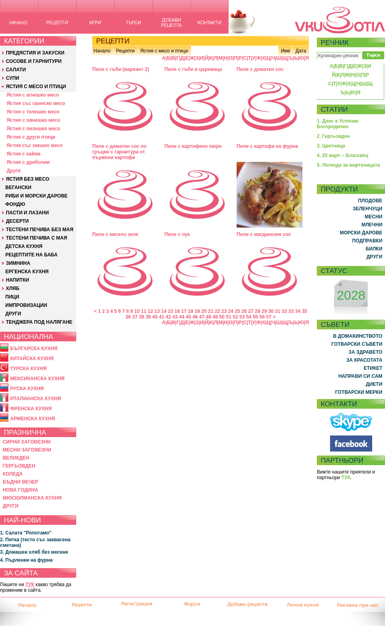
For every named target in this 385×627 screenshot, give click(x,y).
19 (197, 311)
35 (304, 311)
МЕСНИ (373, 217)
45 (188, 317)
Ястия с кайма (24, 154)
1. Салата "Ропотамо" (25, 533)
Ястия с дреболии (28, 162)
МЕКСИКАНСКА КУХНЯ (37, 378)
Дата (301, 51)
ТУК (29, 584)
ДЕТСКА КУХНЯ (23, 246)
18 (190, 311)
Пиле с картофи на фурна (267, 146)
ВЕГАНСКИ (18, 187)
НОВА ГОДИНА (20, 490)
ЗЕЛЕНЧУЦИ (367, 209)
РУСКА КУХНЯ (27, 388)
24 (230, 311)
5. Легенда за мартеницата (348, 165)
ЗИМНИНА (18, 263)
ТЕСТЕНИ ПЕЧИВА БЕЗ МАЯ (39, 229)
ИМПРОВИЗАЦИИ (26, 305)
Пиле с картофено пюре (193, 146)
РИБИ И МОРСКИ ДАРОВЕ (36, 196)
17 (183, 311)
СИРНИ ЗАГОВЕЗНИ (27, 442)
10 (137, 311)
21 (210, 311)
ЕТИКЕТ (373, 368)
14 (163, 311)
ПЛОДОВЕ (370, 201)
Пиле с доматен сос (260, 69)
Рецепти (125, 51)
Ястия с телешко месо (33, 112)
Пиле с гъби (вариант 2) (120, 69)
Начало (101, 51)
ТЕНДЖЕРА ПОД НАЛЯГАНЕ (39, 322)
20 (204, 311)
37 (134, 317)
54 (248, 317)
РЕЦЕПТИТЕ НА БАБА (31, 255)
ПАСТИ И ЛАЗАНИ (27, 213)
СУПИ (12, 78)
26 (244, 311)
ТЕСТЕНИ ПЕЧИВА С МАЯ (36, 238)
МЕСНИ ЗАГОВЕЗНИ (27, 450)
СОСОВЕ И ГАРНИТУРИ (34, 61)
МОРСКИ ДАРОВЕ (361, 233)
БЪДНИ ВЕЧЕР (20, 482)
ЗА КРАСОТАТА (364, 360)
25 (237, 311)
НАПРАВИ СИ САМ (360, 376)
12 (150, 311)
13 (157, 311)
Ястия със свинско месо (36, 103)
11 (143, 311)
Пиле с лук (177, 234)
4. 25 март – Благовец (342, 155)
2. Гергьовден (333, 136)
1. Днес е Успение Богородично (338, 123)
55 (255, 317)
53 (242, 317)
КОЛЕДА (13, 474)
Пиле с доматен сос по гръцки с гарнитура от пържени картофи (119, 151)
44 (181, 317)
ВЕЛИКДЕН (16, 458)
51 (228, 317)
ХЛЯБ (13, 288)
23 (224, 311)
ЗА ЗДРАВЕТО (365, 352)
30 (271, 311)
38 (141, 317)
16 (177, 311)
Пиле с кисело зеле (115, 234)
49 (215, 317)
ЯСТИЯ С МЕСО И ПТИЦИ (36, 86)
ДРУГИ (13, 314)
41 (161, 317)
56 (262, 317)
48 (208, 317)
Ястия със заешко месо (35, 145)
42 (168, 317)
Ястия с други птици (31, 137)
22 (217, 311)
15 (170, 311)
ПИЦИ (12, 297)
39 (148, 317)
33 (291, 311)
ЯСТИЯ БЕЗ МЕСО (27, 179)
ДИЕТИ (374, 384)
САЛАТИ (16, 70)
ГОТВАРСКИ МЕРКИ (359, 392)
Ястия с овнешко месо (33, 120)
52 (235, 317)
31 (277, 311)
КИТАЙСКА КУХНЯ (31, 358)
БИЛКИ (374, 249)
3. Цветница (331, 146)
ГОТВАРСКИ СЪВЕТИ (356, 344)
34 (297, 311)
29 (264, 311)
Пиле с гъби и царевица (193, 69)
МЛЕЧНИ (371, 225)
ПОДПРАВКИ (367, 241)
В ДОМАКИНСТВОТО (357, 336)
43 (175, 317)
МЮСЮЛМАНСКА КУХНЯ (32, 498)
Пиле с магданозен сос (264, 234)
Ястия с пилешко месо (34, 128)
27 (250, 311)
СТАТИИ (334, 109)
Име (285, 51)
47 (202, 317)
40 (155, 317)
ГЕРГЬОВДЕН (19, 466)
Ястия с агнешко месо (33, 95)
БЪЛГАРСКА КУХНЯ (33, 348)
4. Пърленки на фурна (26, 560)
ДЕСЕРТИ (17, 221)
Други (14, 170)
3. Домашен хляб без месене (34, 552)
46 (195, 317)
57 (269, 317)
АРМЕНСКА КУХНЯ (32, 418)
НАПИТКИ (17, 280)
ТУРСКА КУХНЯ (28, 368)
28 (257, 311)
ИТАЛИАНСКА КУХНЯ (35, 398)
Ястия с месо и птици (164, 51)
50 (222, 317)
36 (128, 317)
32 (284, 311)
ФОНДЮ (15, 204)
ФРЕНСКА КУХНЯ (30, 408)
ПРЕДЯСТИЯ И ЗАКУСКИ (35, 53)
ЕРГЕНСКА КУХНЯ (27, 271)
